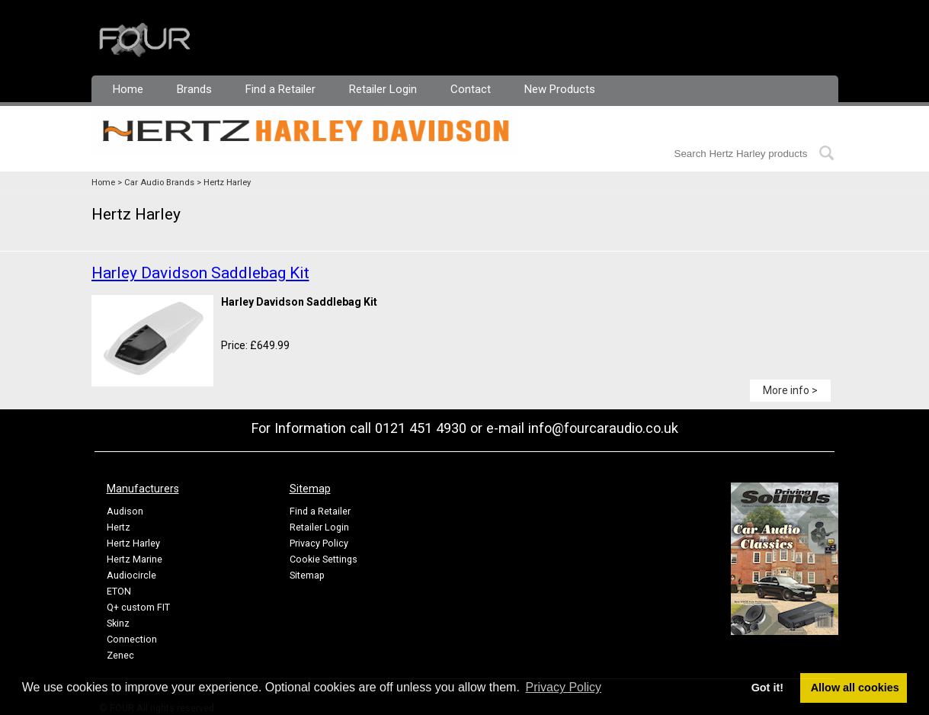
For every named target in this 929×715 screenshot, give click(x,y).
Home (128, 89)
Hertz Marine (134, 559)
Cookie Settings (323, 559)
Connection (132, 639)
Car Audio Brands (159, 183)
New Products (559, 89)
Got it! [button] (767, 687)
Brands (194, 89)
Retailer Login (383, 89)
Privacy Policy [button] (564, 687)
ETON (119, 591)
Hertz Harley (227, 183)
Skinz (118, 623)
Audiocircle (131, 575)
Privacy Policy (319, 543)
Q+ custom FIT (138, 607)
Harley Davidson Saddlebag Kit (200, 273)
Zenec (120, 655)
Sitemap (307, 575)
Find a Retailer (280, 89)
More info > (790, 390)
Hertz (118, 527)
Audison (125, 511)
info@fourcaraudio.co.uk (603, 428)
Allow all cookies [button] (855, 687)
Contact (470, 89)
